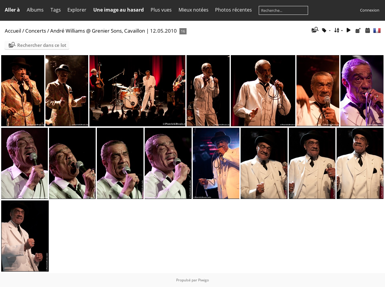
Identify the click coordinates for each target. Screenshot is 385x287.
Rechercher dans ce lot (41, 45)
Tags (56, 10)
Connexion (369, 10)
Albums (35, 10)
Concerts (35, 30)
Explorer (76, 10)
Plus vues (161, 10)
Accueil (13, 30)
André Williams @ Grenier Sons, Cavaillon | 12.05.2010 (113, 30)
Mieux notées (194, 10)
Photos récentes (233, 10)
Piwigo (203, 280)
